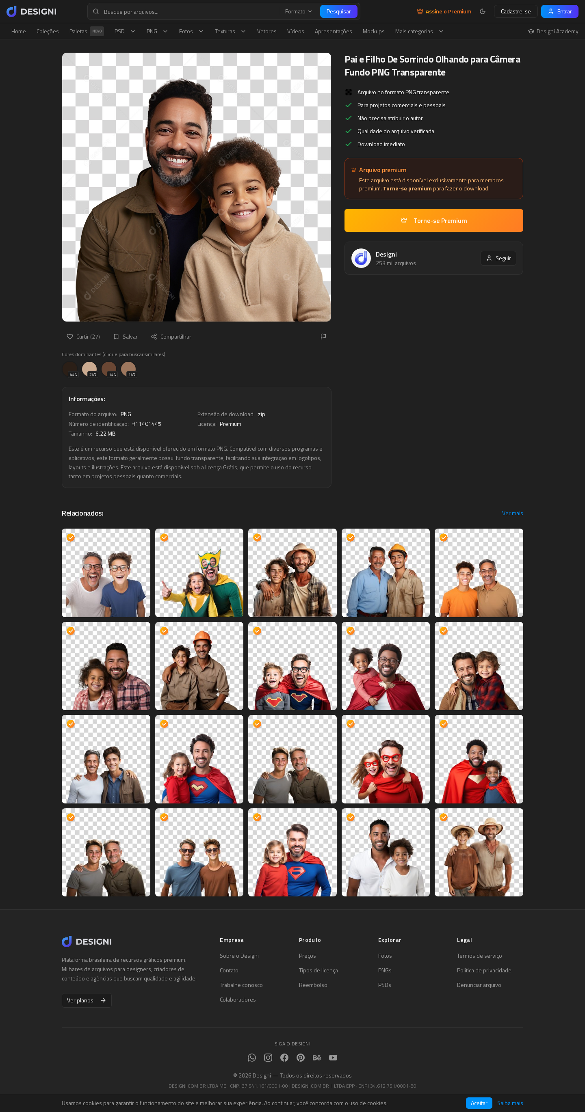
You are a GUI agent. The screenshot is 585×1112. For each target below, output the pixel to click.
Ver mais (512, 513)
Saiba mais (510, 1103)
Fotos (191, 31)
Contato (229, 970)
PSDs (384, 985)
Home (18, 31)
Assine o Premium (444, 11)
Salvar (125, 336)
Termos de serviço (479, 956)
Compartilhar (171, 336)
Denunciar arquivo (479, 985)
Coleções (48, 31)
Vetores (267, 31)
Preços (307, 956)
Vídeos (295, 31)
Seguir (498, 258)
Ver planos (86, 1000)
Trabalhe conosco (241, 985)
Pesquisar (339, 11)
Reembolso (313, 985)
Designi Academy (553, 31)
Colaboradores (238, 999)
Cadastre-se (516, 11)
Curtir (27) (83, 336)
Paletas (86, 31)
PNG (158, 31)
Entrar (560, 11)
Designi (386, 254)
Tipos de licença (318, 970)
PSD (125, 31)
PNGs (385, 970)
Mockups (374, 31)
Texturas (231, 31)
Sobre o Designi (239, 956)
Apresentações (333, 31)
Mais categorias (419, 31)
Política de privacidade (484, 970)
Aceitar (479, 1103)
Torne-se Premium (434, 220)
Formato (299, 11)
